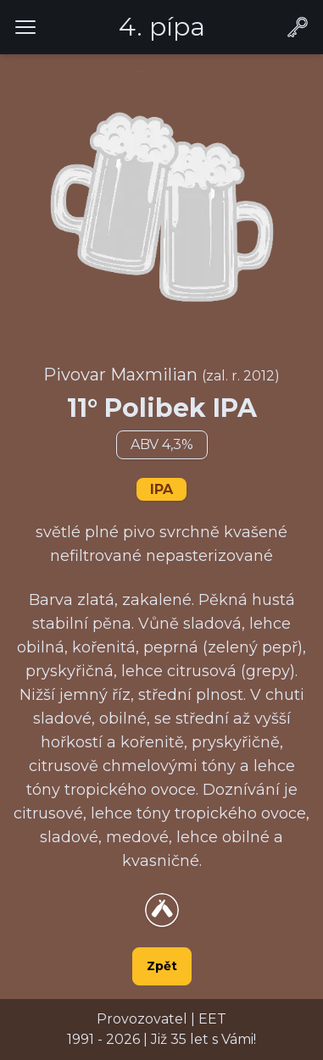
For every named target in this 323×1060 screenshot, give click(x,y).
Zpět (162, 966)
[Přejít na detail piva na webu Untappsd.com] (162, 910)
